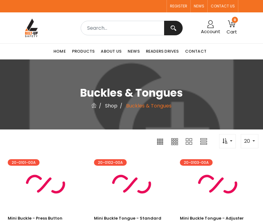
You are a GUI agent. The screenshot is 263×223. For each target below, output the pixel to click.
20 (247, 141)
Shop (111, 105)
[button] (160, 141)
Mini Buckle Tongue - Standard (127, 218)
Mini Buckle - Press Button (35, 218)
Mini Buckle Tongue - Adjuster (212, 218)
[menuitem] (61, 51)
